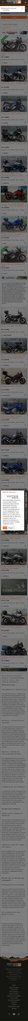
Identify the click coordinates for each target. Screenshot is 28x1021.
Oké (5, 528)
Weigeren (11, 528)
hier (11, 514)
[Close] (22, 8)
